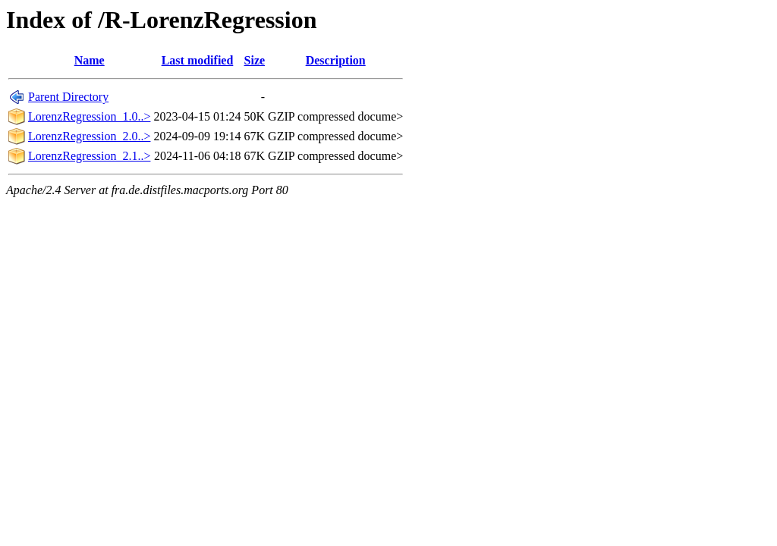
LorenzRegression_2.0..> (89, 136)
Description (336, 60)
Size (255, 60)
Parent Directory (68, 96)
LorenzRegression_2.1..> (89, 155)
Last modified (198, 60)
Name (89, 60)
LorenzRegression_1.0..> (89, 116)
